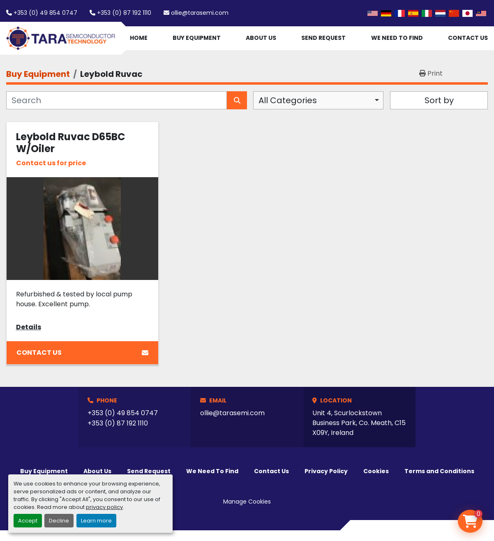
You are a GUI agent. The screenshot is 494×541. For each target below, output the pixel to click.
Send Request (323, 38)
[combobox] (318, 100)
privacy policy (104, 507)
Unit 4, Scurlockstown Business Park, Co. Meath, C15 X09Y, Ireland (359, 422)
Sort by (439, 100)
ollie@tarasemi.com (200, 13)
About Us (261, 38)
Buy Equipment (197, 38)
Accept (27, 520)
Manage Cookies (247, 501)
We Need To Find (397, 38)
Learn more (96, 520)
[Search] (116, 100)
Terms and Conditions (439, 471)
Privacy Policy (326, 471)
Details (28, 327)
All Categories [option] (288, 100)
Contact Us (468, 38)
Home (139, 38)
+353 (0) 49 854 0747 (45, 13)
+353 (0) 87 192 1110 (124, 13)
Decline (59, 520)
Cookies (376, 471)
